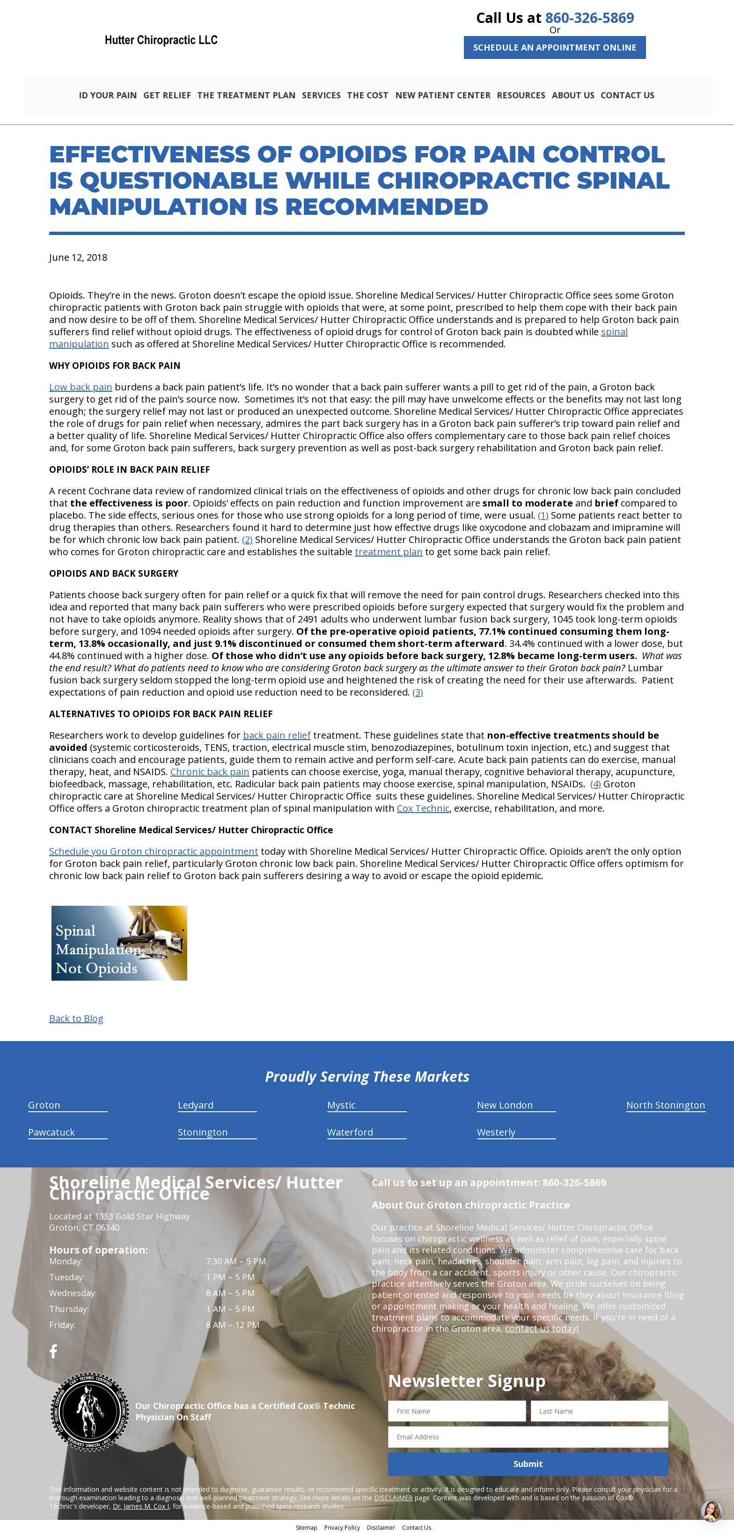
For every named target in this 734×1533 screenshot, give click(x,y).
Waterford (350, 1130)
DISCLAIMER (393, 1496)
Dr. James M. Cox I (141, 1504)
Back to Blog (76, 1017)
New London (505, 1103)
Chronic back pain (210, 770)
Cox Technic (423, 806)
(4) (595, 782)
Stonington (203, 1130)
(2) (247, 538)
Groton (44, 1103)
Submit (528, 1462)
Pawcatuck (51, 1130)
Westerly (496, 1130)
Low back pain (80, 385)
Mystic (341, 1103)
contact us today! (540, 1327)
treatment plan (389, 550)
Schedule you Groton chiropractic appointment (153, 850)
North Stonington (665, 1103)
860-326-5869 (589, 17)
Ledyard (195, 1103)
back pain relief (277, 733)
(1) (543, 513)
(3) (417, 690)
